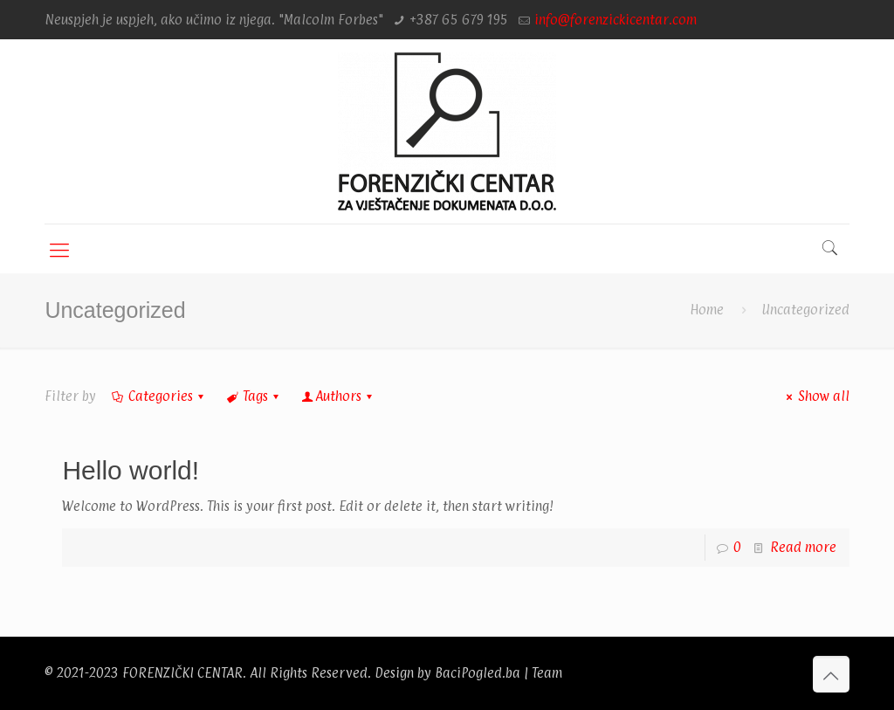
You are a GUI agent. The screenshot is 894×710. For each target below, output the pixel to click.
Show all (815, 396)
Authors (338, 396)
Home (707, 309)
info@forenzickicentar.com (615, 19)
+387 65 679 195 (458, 19)
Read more (803, 547)
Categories (158, 396)
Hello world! (130, 470)
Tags (254, 396)
